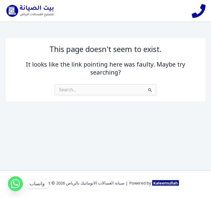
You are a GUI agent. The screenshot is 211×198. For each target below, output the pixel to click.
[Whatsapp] (15, 183)
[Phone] (199, 11)
